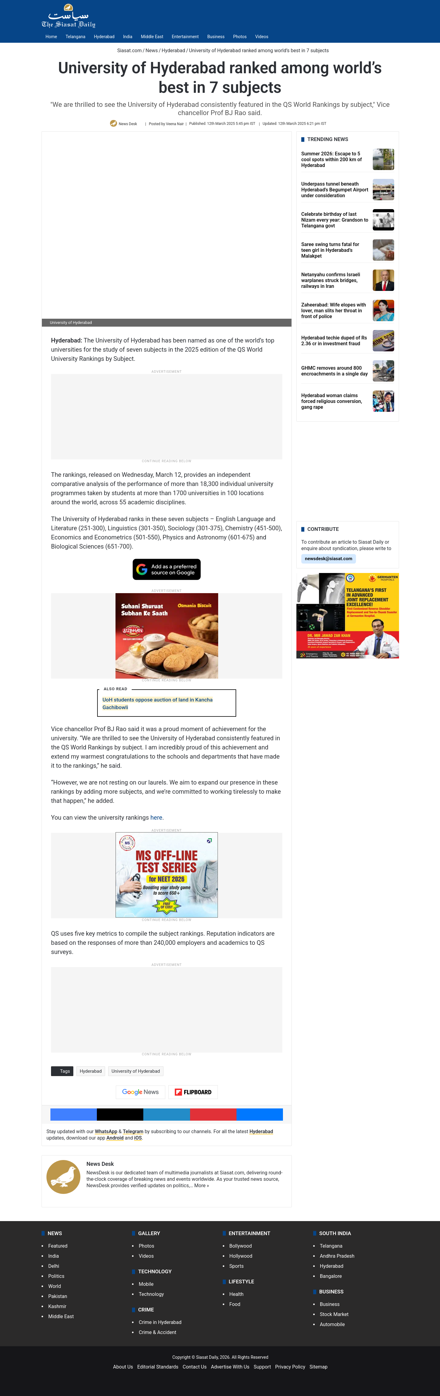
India (127, 36)
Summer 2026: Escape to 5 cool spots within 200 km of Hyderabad (331, 161)
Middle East (152, 36)
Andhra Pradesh (337, 1258)
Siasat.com (126, 50)
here (156, 819)
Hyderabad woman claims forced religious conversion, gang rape (331, 403)
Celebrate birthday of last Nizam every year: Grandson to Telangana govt (334, 222)
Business (216, 36)
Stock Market (334, 1317)
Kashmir (57, 1308)
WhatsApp (106, 1134)
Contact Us (195, 1369)
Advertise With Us (230, 1369)
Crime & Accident (157, 1335)
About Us (123, 1369)
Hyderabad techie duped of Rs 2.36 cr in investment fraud (334, 343)
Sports (236, 1268)
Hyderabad (104, 36)
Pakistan (57, 1298)
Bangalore (331, 1278)
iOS (138, 1140)
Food (234, 1307)
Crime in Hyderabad (160, 1325)
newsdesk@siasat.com (328, 561)
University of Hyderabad (136, 1073)
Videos (261, 36)
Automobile (332, 1327)
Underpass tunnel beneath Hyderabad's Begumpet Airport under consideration (334, 192)
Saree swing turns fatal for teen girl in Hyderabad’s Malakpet (330, 252)
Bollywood (240, 1248)
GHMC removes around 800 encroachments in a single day (334, 373)
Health (236, 1297)
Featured (58, 1248)
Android (114, 1140)
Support (262, 1369)
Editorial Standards (157, 1369)
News (151, 50)
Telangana (76, 36)
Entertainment (185, 36)
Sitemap (319, 1369)
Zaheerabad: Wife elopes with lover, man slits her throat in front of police (333, 312)
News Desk (129, 125)
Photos (240, 36)
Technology (151, 1297)
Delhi (53, 1268)
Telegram (133, 1134)
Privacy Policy (290, 1369)
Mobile (146, 1286)
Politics (56, 1278)
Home (51, 36)
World (54, 1288)
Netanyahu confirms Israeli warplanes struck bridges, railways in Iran (330, 282)
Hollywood (240, 1258)
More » (201, 1188)
